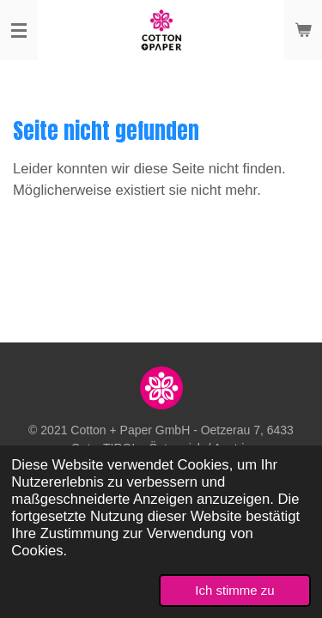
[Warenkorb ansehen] (303, 30)
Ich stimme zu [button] (234, 590)
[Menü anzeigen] (19, 30)
